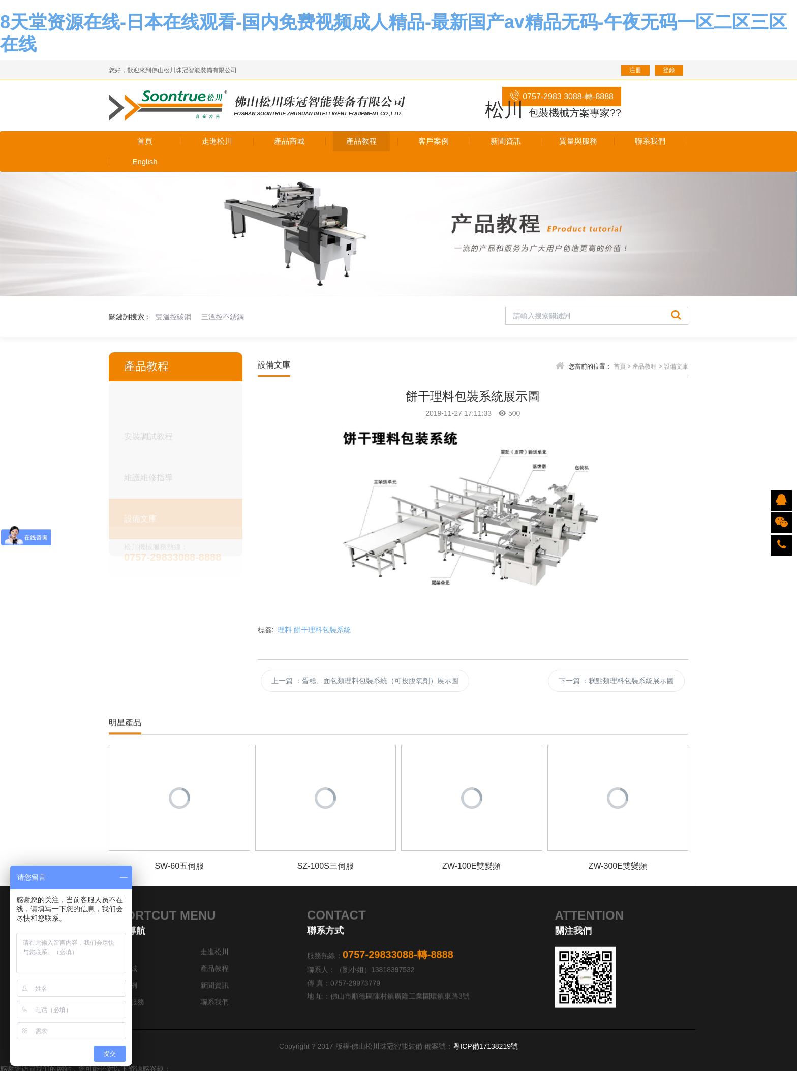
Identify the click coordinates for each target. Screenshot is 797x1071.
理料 (285, 630)
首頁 (620, 366)
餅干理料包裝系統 (322, 630)
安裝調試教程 (148, 434)
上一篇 (364, 681)
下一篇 (617, 681)
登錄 (669, 70)
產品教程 (644, 366)
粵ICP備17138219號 (485, 1046)
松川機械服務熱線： (183, 551)
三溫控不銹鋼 (222, 317)
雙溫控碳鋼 (173, 317)
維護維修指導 (148, 475)
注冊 (635, 70)
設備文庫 (140, 516)
